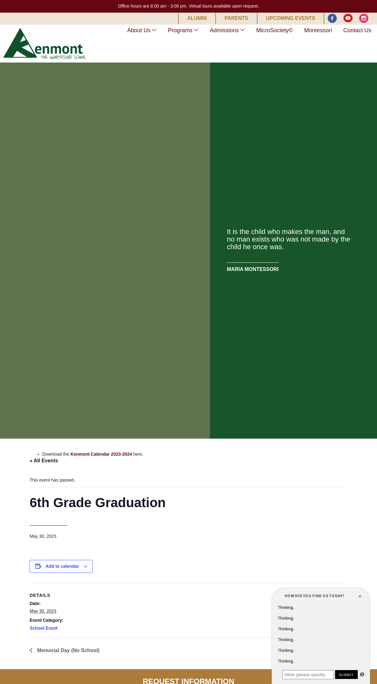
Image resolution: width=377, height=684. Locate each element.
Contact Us (357, 30)
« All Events (44, 460)
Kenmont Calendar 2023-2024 (101, 454)
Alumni (197, 18)
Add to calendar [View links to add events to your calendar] (62, 566)
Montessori (318, 30)
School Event (44, 628)
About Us (139, 30)
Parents (236, 18)
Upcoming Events (290, 18)
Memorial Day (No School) (68, 650)
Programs (180, 30)
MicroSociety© (274, 30)
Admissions (224, 30)
